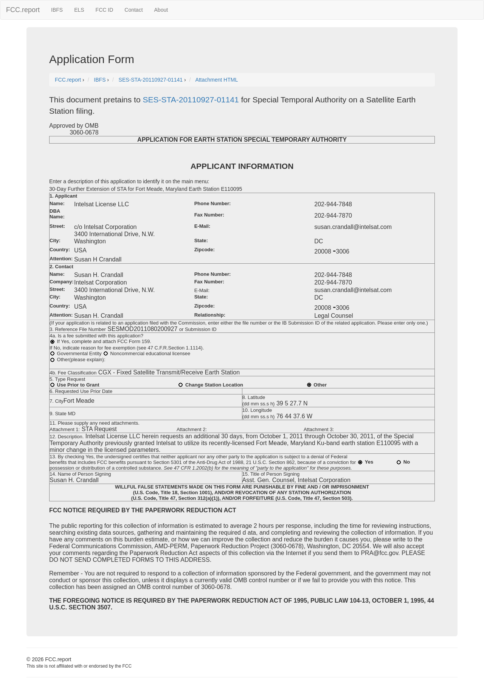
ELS (79, 10)
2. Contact (61, 266)
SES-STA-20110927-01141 (191, 99)
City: (55, 240)
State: (201, 240)
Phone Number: (212, 203)
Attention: (61, 258)
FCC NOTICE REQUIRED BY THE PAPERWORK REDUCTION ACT (142, 510)
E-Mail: (202, 226)
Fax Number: (209, 215)
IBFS (57, 10)
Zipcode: (204, 249)
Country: (60, 249)
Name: (57, 203)
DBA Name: (57, 214)
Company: (62, 282)
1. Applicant (63, 196)
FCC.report (23, 10)
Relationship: (209, 315)
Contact (133, 10)
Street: (57, 226)
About (161, 10)
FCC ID (104, 10)
